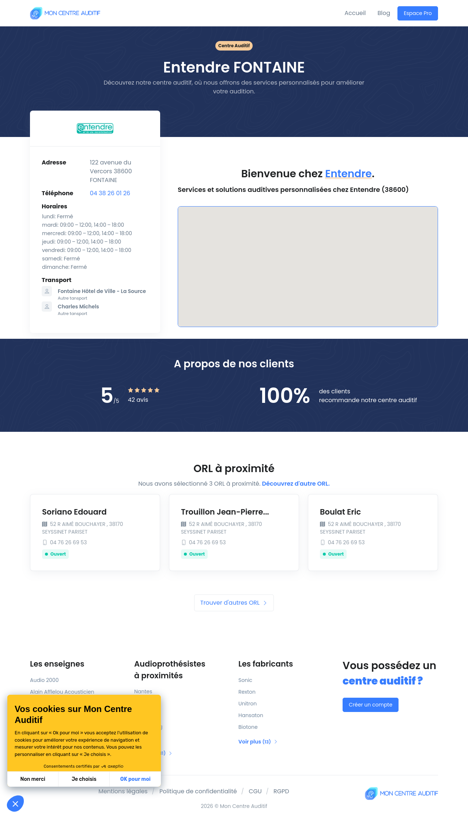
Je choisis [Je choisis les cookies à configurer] (84, 779)
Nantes (143, 691)
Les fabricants (265, 664)
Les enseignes (57, 664)
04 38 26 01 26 (110, 193)
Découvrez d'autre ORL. (296, 483)
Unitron (247, 703)
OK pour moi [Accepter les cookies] (135, 779)
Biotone (248, 727)
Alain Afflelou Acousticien (62, 692)
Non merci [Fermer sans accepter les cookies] (32, 779)
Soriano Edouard (74, 512)
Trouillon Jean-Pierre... (225, 512)
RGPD (281, 791)
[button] (15, 803)
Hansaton (250, 715)
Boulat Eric (340, 512)
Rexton (247, 692)
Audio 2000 (44, 680)
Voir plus (258, 741)
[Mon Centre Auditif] (65, 13)
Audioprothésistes (182, 670)
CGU (255, 791)
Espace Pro (418, 13)
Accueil (355, 13)
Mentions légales (123, 791)
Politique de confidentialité (198, 791)
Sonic (245, 680)
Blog (384, 13)
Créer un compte (370, 704)
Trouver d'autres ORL (234, 602)
